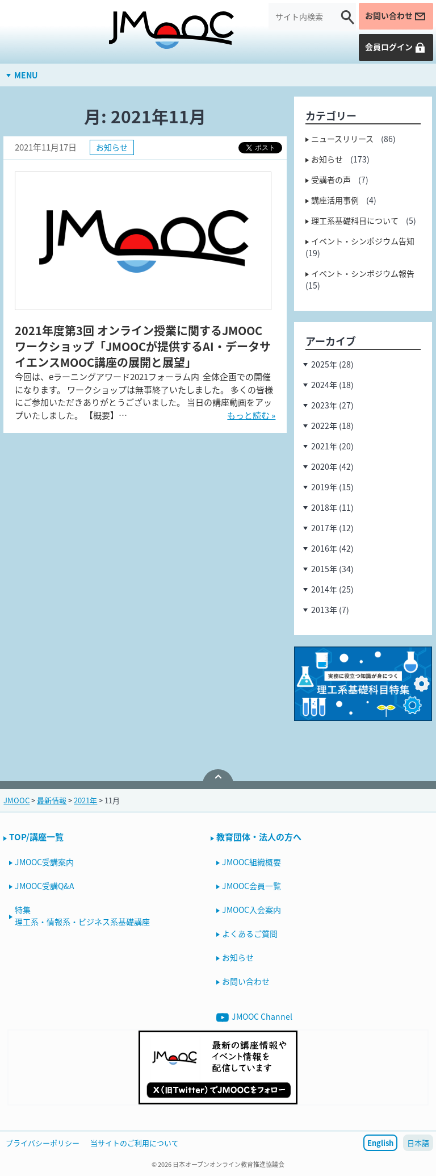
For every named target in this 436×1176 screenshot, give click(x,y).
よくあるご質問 (250, 933)
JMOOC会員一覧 (251, 885)
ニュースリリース (342, 138)
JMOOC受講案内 (44, 862)
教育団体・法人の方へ (258, 837)
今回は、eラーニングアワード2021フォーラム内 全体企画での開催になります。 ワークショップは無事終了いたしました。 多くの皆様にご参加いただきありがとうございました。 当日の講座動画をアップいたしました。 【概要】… (144, 396)
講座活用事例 (335, 200)
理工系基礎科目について (355, 220)
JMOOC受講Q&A (44, 885)
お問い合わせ (395, 15)
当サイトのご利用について (134, 1142)
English (380, 1142)
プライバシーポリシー (42, 1142)
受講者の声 (331, 179)
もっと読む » (251, 415)
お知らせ (112, 147)
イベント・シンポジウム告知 (362, 241)
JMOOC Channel (254, 1017)
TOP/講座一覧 (36, 837)
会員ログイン (395, 46)
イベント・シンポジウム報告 (362, 273)
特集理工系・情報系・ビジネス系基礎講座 (82, 915)
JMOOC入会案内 (251, 909)
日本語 (418, 1142)
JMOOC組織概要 (251, 862)
